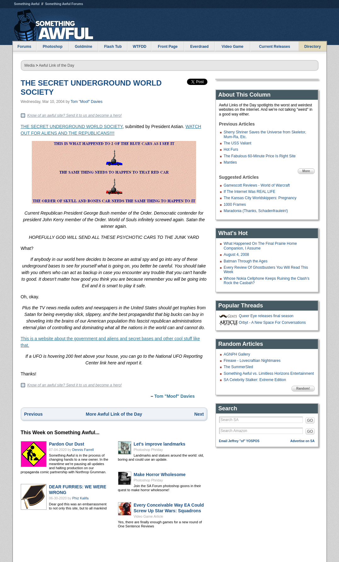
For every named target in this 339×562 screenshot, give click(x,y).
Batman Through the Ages (246, 261)
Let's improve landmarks (159, 444)
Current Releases (274, 46)
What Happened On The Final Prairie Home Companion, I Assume (260, 245)
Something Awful (27, 4)
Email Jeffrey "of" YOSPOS (239, 441)
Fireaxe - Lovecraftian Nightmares (252, 360)
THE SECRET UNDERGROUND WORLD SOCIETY (72, 126)
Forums (24, 46)
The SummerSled (238, 367)
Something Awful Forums (64, 4)
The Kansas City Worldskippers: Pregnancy (260, 198)
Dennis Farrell (83, 450)
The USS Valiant (237, 143)
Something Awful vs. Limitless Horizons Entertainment (269, 373)
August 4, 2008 (236, 254)
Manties (230, 162)
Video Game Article (148, 516)
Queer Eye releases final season (266, 316)
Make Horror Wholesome (160, 474)
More (306, 171)
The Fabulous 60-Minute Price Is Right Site (260, 156)
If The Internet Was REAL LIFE (249, 191)
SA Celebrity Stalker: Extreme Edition (255, 380)
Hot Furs (231, 149)
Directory (312, 46)
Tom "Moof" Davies (86, 101)
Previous (33, 414)
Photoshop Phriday (148, 450)
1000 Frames (235, 204)
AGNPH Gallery (237, 354)
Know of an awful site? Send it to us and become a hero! (74, 115)
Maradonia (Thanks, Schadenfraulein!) (256, 211)
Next (199, 414)
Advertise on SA (302, 441)
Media (30, 65)
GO (310, 420)
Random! (303, 388)
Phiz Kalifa (80, 498)
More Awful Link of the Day (114, 414)
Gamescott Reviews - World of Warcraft (257, 185)
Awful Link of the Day (56, 65)
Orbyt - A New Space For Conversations (272, 322)
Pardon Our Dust (66, 444)
